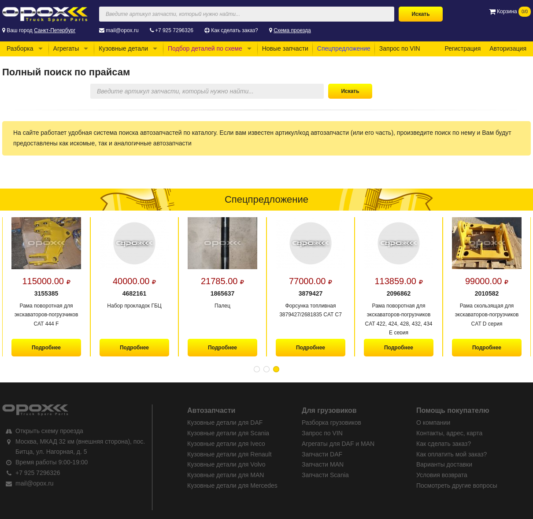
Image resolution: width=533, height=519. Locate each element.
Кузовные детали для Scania (228, 433)
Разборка (20, 48)
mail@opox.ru (122, 30)
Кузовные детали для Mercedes (232, 485)
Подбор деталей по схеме (205, 48)
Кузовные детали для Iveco (226, 443)
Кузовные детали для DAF (225, 422)
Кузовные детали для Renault (229, 454)
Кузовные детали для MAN (225, 474)
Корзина (510, 11)
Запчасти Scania (325, 474)
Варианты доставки (444, 464)
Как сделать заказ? (234, 30)
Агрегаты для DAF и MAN (338, 443)
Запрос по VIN (399, 48)
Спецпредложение (343, 48)
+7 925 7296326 (174, 30)
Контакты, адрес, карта (449, 433)
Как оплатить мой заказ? (451, 454)
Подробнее (46, 348)
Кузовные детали (123, 48)
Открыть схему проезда (49, 430)
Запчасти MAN (323, 464)
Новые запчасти (285, 48)
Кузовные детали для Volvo (226, 464)
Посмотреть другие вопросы (456, 485)
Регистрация (462, 48)
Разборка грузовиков (331, 422)
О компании (433, 422)
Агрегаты (66, 48)
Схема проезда (292, 30)
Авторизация (507, 48)
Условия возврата (441, 474)
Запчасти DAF (322, 454)
